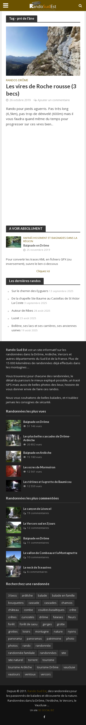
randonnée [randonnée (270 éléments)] (43, 646)
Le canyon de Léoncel (37, 508)
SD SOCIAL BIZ (46, 710)
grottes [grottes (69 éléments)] (13, 631)
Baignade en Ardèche (37, 452)
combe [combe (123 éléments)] (28, 610)
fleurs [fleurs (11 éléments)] (72, 617)
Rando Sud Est (37, 691)
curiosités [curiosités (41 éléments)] (28, 617)
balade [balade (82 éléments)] (42, 595)
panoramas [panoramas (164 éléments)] (34, 638)
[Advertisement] (43, 178)
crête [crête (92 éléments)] (72, 610)
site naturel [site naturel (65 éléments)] (15, 660)
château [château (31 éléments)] (13, 610)
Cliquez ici (43, 271)
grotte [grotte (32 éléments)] (61, 624)
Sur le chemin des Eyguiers (30, 291)
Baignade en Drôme (36, 245)
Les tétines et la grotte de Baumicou (47, 482)
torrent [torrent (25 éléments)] (32, 660)
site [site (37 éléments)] (63, 653)
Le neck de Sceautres (37, 567)
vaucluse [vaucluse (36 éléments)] (69, 667)
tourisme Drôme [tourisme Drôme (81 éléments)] (48, 667)
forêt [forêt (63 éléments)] (11, 624)
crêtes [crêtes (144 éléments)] (12, 617)
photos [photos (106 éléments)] (13, 646)
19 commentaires (38, 513)
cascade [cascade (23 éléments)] (34, 603)
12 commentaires (38, 527)
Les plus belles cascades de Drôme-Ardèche (46, 438)
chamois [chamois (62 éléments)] (66, 603)
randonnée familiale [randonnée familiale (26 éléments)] (21, 653)
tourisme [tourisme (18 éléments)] (48, 660)
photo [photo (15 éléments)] (70, 638)
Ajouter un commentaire (54, 100)
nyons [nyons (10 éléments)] (72, 631)
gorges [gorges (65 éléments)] (47, 624)
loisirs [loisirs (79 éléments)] (26, 631)
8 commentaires (37, 571)
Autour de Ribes (22, 311)
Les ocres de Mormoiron (39, 467)
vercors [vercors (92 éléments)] (46, 674)
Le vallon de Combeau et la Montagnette (50, 553)
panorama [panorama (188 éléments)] (15, 638)
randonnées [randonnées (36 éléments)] (48, 653)
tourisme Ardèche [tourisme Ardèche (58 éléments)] (20, 667)
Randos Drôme (17, 80)
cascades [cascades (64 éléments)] (50, 603)
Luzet (15, 318)
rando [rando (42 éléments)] (27, 646)
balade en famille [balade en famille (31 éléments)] (63, 595)
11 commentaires (38, 542)
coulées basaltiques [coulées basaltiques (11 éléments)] (51, 610)
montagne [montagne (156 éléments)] (42, 631)
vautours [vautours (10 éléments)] (14, 674)
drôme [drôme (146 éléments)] (43, 617)
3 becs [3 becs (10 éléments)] (12, 595)
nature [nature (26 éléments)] (58, 631)
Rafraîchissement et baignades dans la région (50, 239)
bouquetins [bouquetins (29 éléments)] (15, 603)
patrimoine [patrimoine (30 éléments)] (54, 638)
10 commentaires (38, 557)
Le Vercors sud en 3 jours (39, 523)
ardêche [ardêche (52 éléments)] (27, 595)
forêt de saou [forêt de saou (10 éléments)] (28, 624)
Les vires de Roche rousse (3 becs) (41, 89)
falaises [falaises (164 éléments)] (58, 617)
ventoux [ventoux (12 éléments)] (30, 674)
